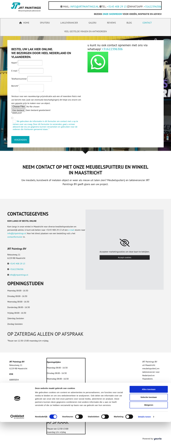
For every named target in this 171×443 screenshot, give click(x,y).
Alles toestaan (149, 410)
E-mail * (14, 70)
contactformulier (14, 236)
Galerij (92, 22)
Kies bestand (18, 110)
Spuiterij (45, 22)
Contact (147, 22)
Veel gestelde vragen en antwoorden (85, 31)
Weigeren (148, 426)
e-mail (71, 230)
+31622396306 (152, 6)
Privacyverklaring (17, 385)
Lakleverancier (69, 22)
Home (24, 22)
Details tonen (144, 438)
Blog (129, 22)
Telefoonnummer (19, 78)
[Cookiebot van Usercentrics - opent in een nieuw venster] (17, 438)
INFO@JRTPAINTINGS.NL (84, 6)
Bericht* (14, 85)
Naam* (14, 62)
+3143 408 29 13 (117, 6)
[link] (125, 243)
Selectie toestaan (149, 418)
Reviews (111, 22)
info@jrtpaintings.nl (16, 233)
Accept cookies (124, 257)
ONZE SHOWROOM (112, 14)
